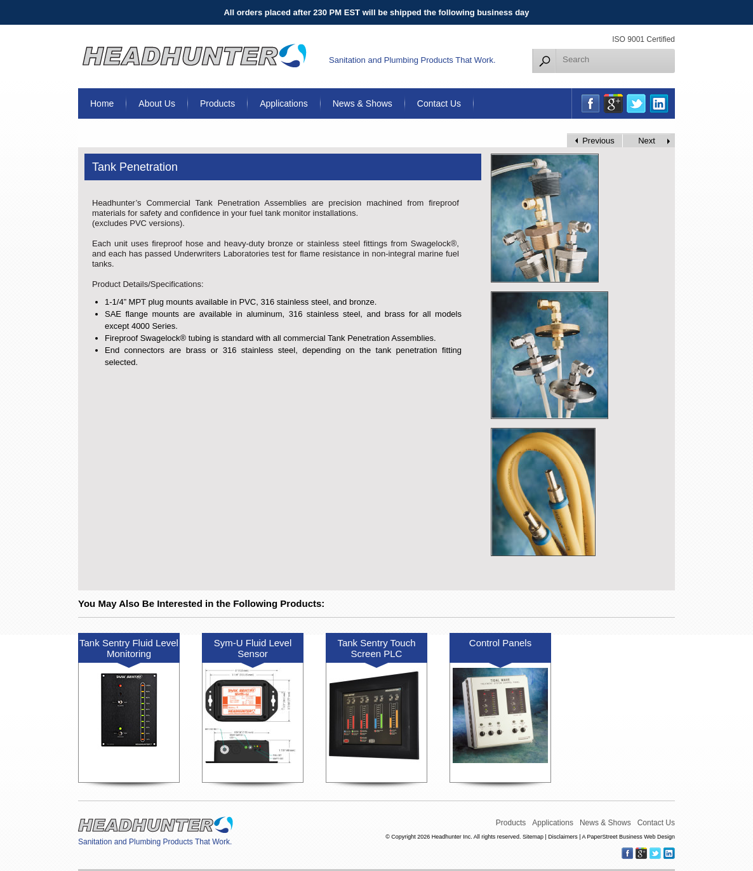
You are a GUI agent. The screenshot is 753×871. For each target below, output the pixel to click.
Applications (284, 103)
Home (102, 103)
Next (646, 140)
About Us (156, 103)
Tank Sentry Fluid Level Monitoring (128, 648)
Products (217, 103)
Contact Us (439, 103)
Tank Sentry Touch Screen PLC (376, 648)
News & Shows (362, 103)
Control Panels (500, 642)
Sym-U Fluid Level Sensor (253, 648)
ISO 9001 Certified (643, 39)
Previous (598, 140)
